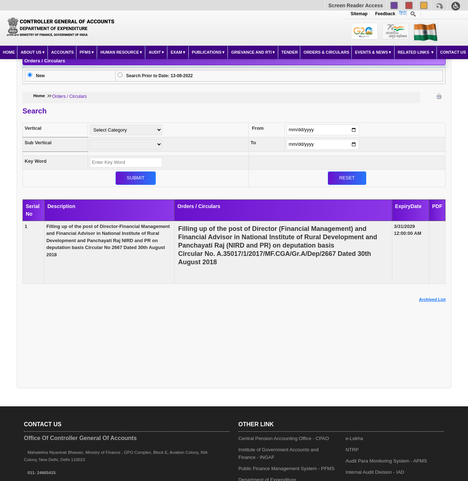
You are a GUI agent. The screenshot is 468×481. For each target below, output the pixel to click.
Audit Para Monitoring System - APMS (386, 461)
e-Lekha (354, 438)
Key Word (35, 161)
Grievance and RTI (251, 52)
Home (9, 52)
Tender (289, 52)
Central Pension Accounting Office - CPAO (283, 438)
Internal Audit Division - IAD (375, 472)
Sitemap (359, 13)
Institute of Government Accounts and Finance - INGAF (278, 453)
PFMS (85, 52)
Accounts (62, 52)
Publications (207, 52)
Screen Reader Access (356, 5)
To (253, 142)
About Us (31, 52)
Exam (176, 52)
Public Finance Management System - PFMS (286, 468)
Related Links (414, 52)
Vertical (33, 128)
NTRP (352, 449)
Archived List (432, 299)
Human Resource (119, 52)
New (40, 75)
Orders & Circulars (326, 52)
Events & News (371, 52)
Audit (155, 52)
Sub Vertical (38, 142)
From (258, 128)
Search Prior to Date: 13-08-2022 (159, 75)
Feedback (384, 13)
